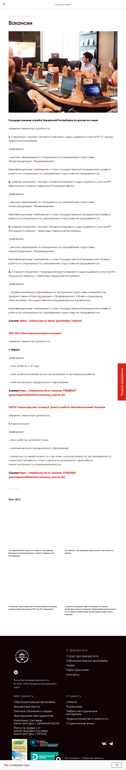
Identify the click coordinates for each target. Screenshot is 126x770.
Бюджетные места (27, 702)
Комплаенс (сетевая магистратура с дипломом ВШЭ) (36, 718)
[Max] (16, 668)
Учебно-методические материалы (81, 709)
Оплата (71, 698)
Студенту (73, 692)
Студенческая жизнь (80, 719)
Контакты (72, 670)
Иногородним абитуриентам (33, 712)
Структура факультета (82, 652)
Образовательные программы (87, 657)
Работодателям (77, 666)
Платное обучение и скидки (33, 707)
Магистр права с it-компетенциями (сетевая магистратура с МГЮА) (31, 727)
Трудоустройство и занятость (87, 715)
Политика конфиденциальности (31, 676)
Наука (70, 661)
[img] (44, 739)
